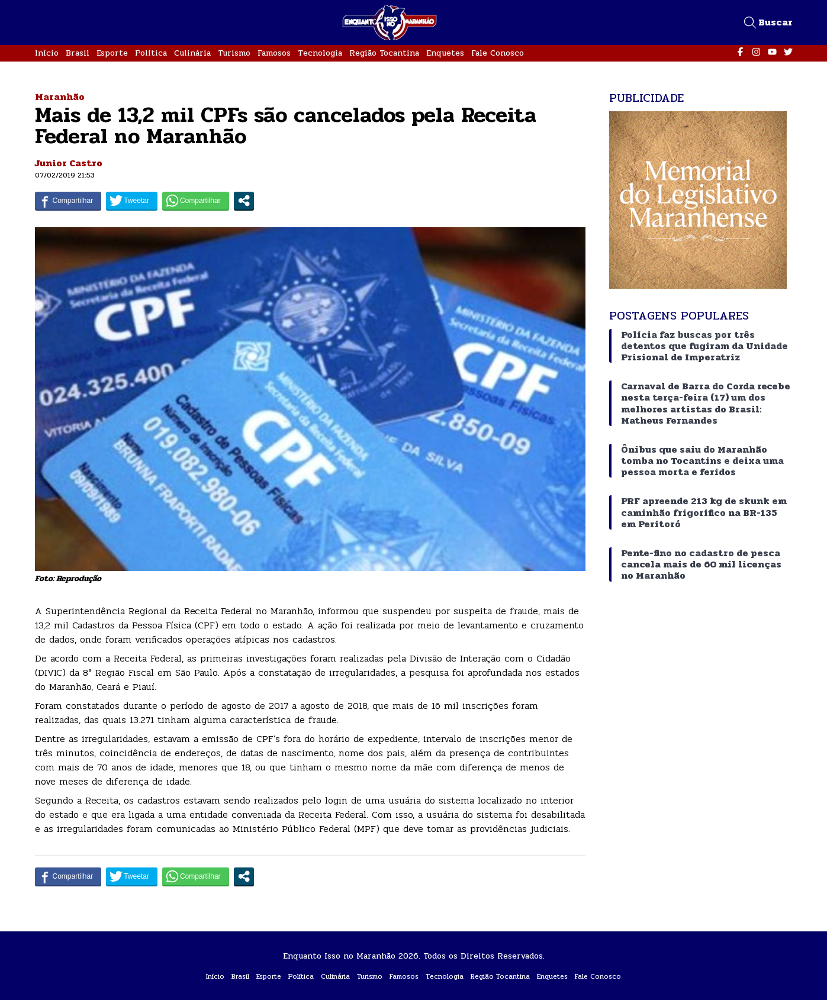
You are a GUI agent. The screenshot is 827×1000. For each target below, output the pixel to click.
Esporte (112, 53)
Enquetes (445, 53)
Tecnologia (320, 53)
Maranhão (60, 96)
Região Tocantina (384, 53)
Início (47, 53)
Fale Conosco (497, 53)
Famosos (274, 53)
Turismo (234, 53)
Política (151, 53)
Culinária (192, 53)
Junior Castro (68, 163)
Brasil (77, 53)
